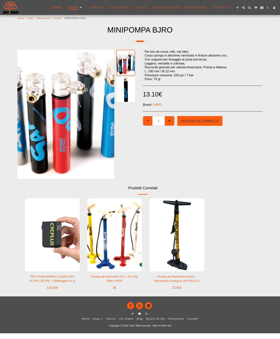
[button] (237, 7)
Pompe (57, 18)
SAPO (157, 104)
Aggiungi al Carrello (200, 121)
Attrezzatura (43, 18)
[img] (52, 234)
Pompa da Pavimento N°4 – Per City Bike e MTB (114, 279)
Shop (30, 18)
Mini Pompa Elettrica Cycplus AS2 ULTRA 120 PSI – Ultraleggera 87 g (52, 279)
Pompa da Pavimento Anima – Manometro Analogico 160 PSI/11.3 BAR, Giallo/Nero (177, 279)
